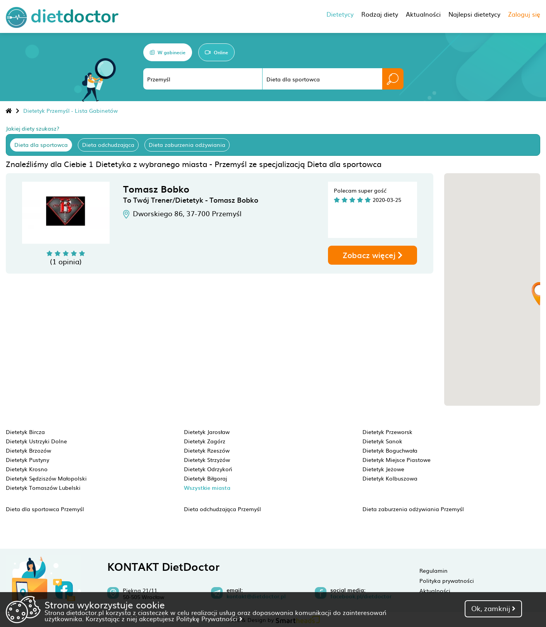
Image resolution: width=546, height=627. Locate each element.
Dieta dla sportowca (41, 144)
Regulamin (433, 570)
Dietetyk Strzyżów (207, 459)
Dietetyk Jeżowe (383, 469)
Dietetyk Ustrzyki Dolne (36, 441)
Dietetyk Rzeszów (207, 450)
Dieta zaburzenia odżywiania (187, 144)
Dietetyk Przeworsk (387, 432)
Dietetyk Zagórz (204, 441)
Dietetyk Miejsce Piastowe (396, 459)
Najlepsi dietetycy (474, 14)
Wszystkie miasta (207, 488)
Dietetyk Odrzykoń (208, 469)
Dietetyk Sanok (382, 441)
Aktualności (434, 590)
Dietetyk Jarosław (207, 432)
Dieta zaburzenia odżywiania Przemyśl (413, 509)
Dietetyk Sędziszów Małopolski (46, 478)
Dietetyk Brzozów (28, 450)
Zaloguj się (524, 14)
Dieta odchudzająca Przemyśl (222, 509)
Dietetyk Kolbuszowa (389, 478)
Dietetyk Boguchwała (389, 450)
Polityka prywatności (446, 580)
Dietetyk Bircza (25, 432)
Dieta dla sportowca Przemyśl (45, 509)
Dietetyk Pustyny (27, 459)
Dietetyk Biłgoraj (205, 478)
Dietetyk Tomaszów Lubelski (43, 487)
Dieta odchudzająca (108, 144)
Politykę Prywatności (209, 618)
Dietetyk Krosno (27, 469)
